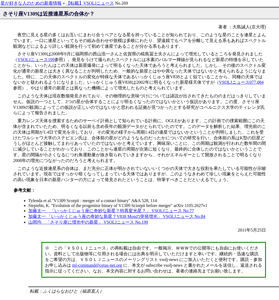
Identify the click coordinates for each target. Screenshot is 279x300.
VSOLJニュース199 (35, 59)
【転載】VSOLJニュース (90, 3)
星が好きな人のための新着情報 (31, 3)
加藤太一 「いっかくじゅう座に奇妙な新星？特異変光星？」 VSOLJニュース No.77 (111, 210)
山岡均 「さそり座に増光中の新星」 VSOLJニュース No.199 (88, 222)
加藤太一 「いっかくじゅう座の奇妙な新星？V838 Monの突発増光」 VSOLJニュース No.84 (116, 216)
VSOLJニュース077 (237, 82)
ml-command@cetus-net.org (97, 265)
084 (260, 82)
